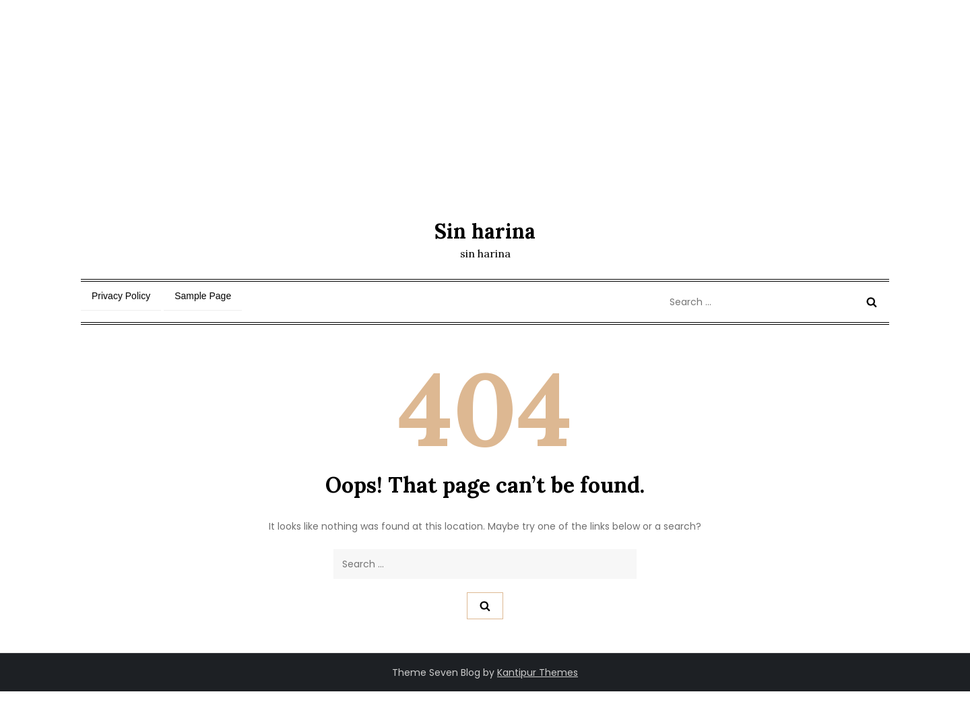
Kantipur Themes (537, 672)
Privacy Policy (121, 295)
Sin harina (485, 231)
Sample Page (202, 295)
